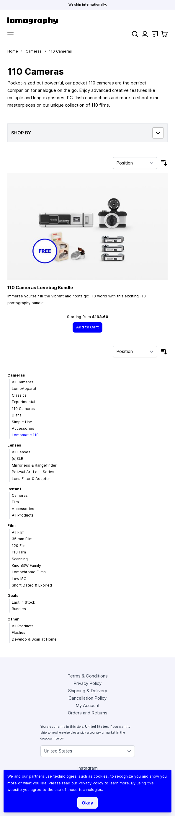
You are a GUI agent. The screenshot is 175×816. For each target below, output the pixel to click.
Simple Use (22, 422)
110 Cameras (23, 408)
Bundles (19, 609)
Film (15, 502)
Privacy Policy (87, 683)
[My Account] (145, 34)
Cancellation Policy (87, 698)
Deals (12, 595)
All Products (23, 515)
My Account (88, 705)
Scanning (20, 559)
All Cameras (22, 382)
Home (12, 51)
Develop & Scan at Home (34, 639)
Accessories (23, 428)
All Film (18, 532)
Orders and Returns (87, 713)
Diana (17, 415)
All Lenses (21, 452)
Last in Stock (23, 602)
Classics (19, 395)
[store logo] (87, 20)
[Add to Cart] (88, 327)
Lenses (14, 445)
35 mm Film (22, 539)
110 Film (19, 552)
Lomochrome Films (29, 572)
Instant (14, 489)
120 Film (19, 545)
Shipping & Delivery (87, 690)
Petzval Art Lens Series (33, 472)
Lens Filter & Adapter (31, 478)
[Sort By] (135, 163)
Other (13, 619)
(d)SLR (17, 458)
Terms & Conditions (88, 676)
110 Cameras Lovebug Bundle (40, 287)
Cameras (34, 51)
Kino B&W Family (26, 565)
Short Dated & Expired (32, 585)
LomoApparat (24, 388)
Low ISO (19, 578)
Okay (87, 803)
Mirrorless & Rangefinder (34, 465)
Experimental (23, 402)
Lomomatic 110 (25, 435)
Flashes (18, 632)
